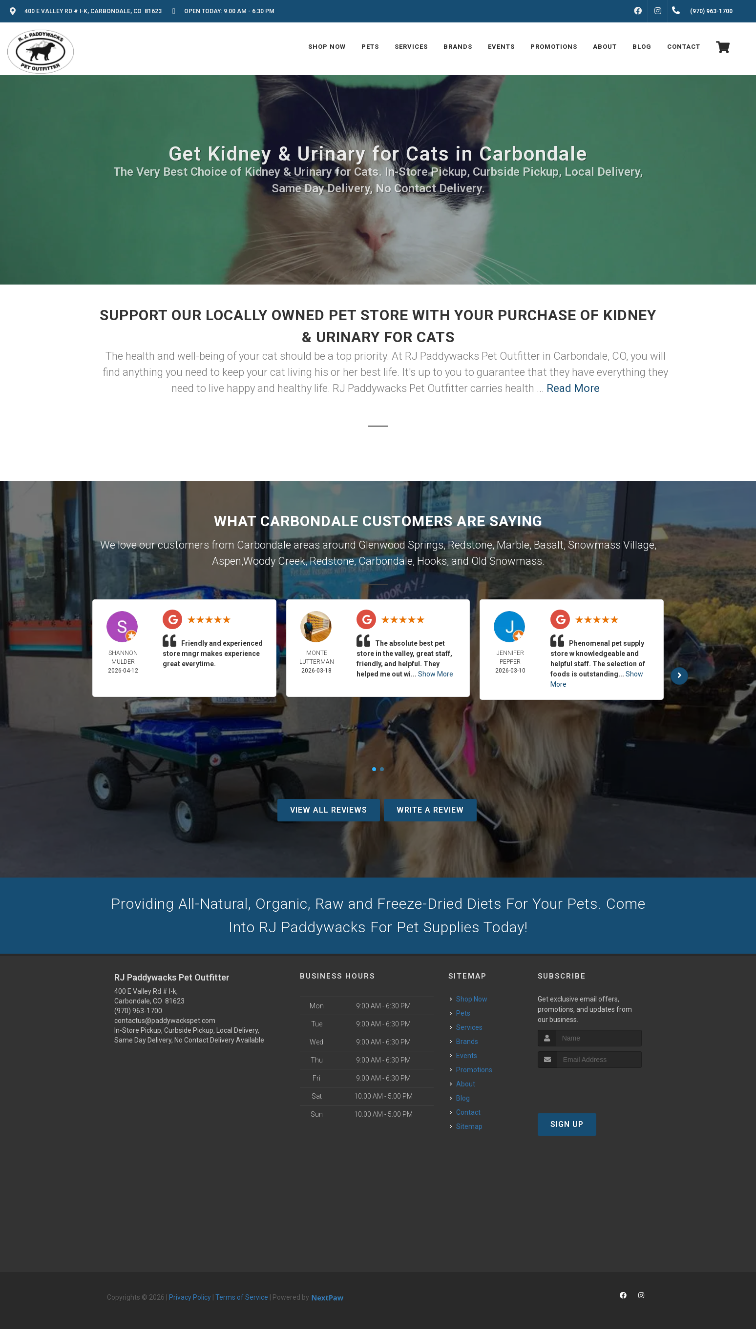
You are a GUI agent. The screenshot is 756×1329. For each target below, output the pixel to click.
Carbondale (385, 561)
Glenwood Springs (400, 545)
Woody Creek (274, 561)
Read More (573, 388)
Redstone (470, 545)
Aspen (226, 561)
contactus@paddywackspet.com (164, 1020)
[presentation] (590, 1086)
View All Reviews (328, 810)
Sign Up (567, 1124)
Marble (513, 545)
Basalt (549, 545)
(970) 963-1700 (138, 1011)
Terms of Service (241, 1297)
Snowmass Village (611, 545)
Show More (435, 674)
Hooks (432, 561)
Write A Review (430, 810)
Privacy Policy (190, 1297)
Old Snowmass (506, 561)
